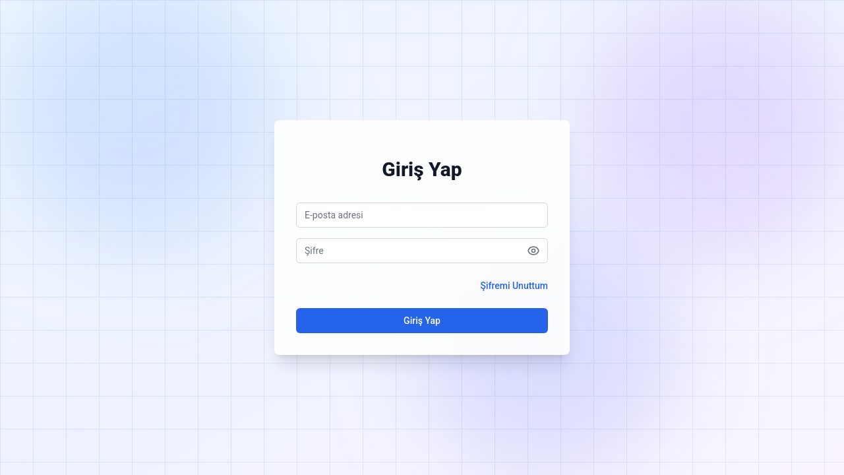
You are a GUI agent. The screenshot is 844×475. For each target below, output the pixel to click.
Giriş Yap (422, 320)
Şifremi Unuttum (514, 285)
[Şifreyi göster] (533, 250)
